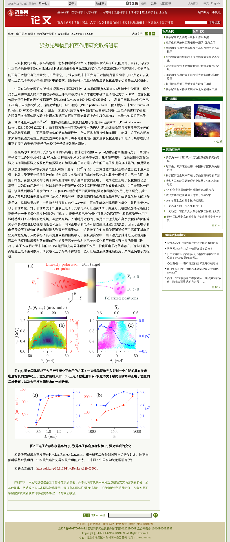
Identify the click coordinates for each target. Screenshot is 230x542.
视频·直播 (136, 22)
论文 (124, 22)
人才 (93, 22)
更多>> (216, 225)
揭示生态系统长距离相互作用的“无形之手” (191, 42)
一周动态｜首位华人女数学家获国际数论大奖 (193, 211)
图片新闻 (171, 99)
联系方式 (121, 524)
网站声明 (95, 524)
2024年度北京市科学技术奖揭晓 (184, 200)
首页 (60, 22)
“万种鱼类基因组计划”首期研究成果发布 (190, 189)
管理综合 (161, 12)
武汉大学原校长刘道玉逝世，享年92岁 (189, 195)
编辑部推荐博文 (175, 235)
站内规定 (204, 12)
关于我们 (82, 524)
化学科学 (91, 12)
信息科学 (119, 12)
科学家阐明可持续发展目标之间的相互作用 (191, 89)
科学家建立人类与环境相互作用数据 (187, 37)
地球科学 (133, 12)
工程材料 (105, 12)
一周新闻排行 (171, 149)
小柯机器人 (152, 22)
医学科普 (167, 22)
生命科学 (63, 12)
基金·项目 (113, 22)
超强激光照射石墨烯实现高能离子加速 (189, 83)
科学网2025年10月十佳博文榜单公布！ (190, 248)
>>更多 (218, 141)
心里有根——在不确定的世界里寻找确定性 (192, 263)
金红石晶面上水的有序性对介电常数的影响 (192, 243)
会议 (101, 22)
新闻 (68, 22)
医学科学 (77, 12)
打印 (86, 515)
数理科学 (147, 12)
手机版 (216, 12)
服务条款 (108, 524)
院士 (85, 22)
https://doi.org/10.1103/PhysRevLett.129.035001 (67, 468)
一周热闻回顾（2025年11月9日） (185, 206)
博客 (77, 22)
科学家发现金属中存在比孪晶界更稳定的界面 (193, 175)
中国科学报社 (145, 524)
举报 (132, 524)
